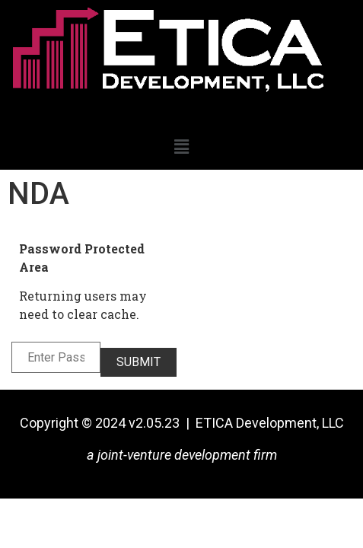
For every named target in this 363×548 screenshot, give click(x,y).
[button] (181, 146)
